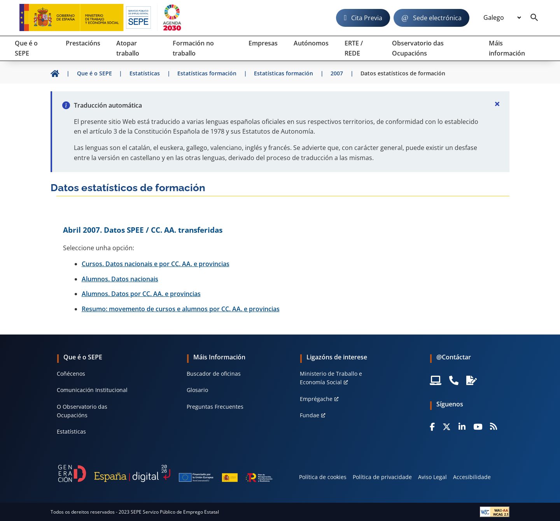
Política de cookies (322, 477)
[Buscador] (534, 18)
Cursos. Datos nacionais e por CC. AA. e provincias (155, 264)
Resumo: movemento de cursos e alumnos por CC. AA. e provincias (181, 309)
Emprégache (316, 399)
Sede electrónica (437, 18)
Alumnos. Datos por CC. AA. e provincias (141, 293)
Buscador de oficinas (214, 373)
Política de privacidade (382, 477)
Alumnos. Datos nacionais (120, 279)
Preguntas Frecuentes (215, 406)
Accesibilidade (472, 477)
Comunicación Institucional (92, 390)
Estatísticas (71, 431)
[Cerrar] (497, 104)
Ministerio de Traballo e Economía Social (331, 378)
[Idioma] (502, 18)
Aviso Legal (432, 477)
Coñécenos (71, 373)
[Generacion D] (165, 473)
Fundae (309, 415)
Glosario (197, 390)
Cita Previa (366, 18)
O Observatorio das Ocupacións (82, 411)
